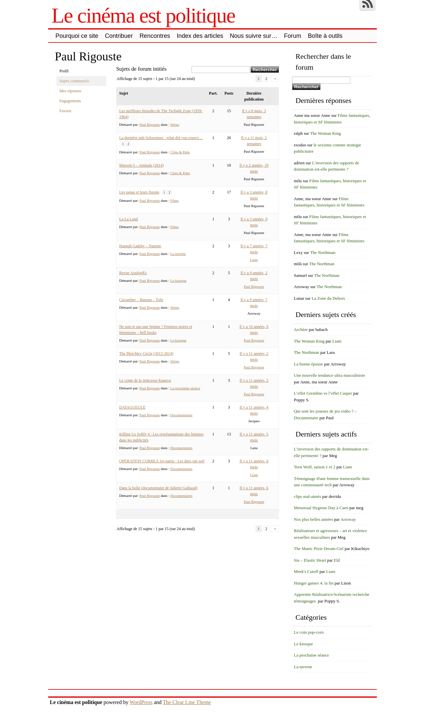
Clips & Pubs (180, 152)
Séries (174, 124)
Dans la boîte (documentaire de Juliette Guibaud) (158, 488)
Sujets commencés (74, 81)
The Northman (322, 252)
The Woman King (325, 133)
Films (174, 200)
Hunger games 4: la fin (313, 583)
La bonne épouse (308, 363)
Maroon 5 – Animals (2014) (141, 165)
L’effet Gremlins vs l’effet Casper (323, 393)
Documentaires (181, 415)
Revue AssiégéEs (133, 273)
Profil (63, 71)
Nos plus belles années (313, 519)
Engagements (70, 101)
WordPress (141, 702)
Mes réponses (70, 91)
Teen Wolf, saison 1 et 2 (314, 466)
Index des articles (200, 36)
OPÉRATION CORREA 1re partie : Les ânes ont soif (162, 461)
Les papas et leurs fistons (139, 192)
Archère (301, 329)
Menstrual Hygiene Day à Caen (321, 507)
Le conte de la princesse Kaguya (145, 380)
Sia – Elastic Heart (310, 560)
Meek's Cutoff (306, 571)
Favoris (65, 111)
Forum (292, 36)
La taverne (178, 254)
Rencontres (154, 36)
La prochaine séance (185, 388)
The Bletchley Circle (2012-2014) (146, 353)
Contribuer (119, 36)
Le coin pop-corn (309, 632)
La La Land (128, 219)
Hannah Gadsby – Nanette (140, 246)
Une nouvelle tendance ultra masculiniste (329, 375)
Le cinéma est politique (143, 15)
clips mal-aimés (307, 496)
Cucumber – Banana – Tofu (141, 299)
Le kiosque (178, 280)
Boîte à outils (325, 36)
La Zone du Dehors (328, 298)
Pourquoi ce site (76, 36)
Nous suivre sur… (253, 36)
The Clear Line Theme (187, 702)
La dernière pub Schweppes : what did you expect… (161, 137)
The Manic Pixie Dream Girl (318, 548)
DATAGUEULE (132, 407)
